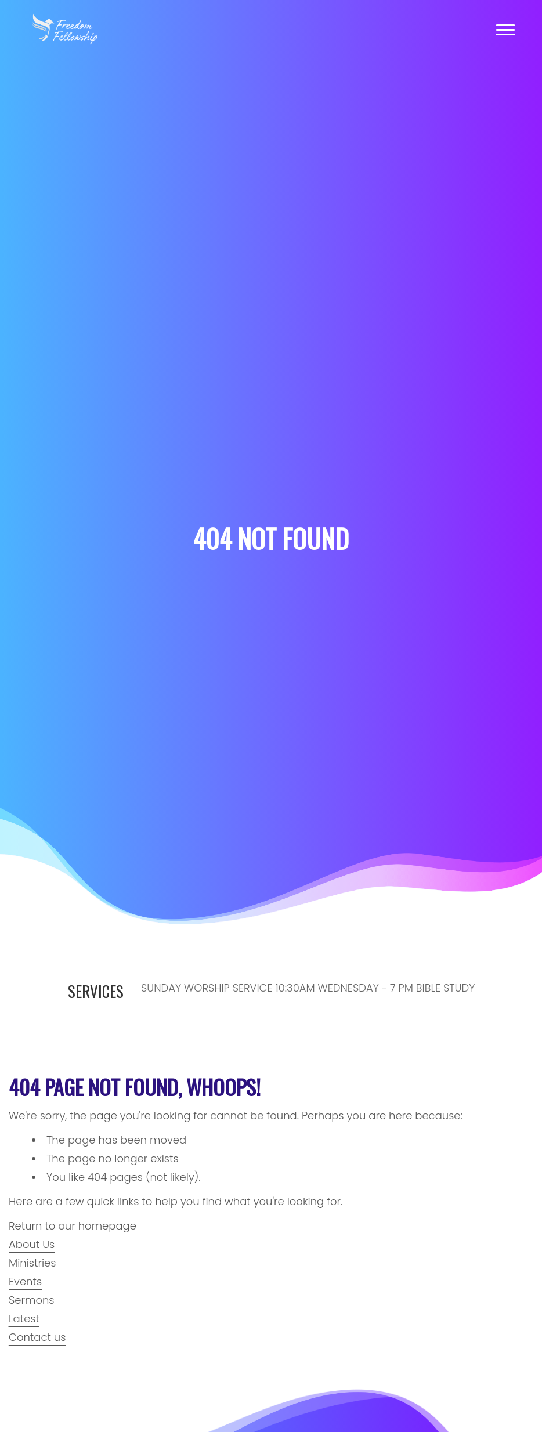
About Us (32, 1244)
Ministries (32, 1263)
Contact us (37, 1337)
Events (25, 1281)
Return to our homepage (72, 1225)
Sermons (32, 1300)
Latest (24, 1318)
